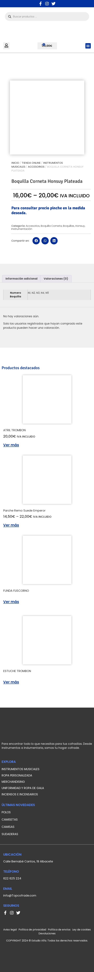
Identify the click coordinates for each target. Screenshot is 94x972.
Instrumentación (21, 229)
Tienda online (31, 163)
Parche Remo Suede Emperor (24, 510)
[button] (88, 45)
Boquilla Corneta (51, 226)
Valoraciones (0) (56, 279)
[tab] (21, 279)
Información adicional (22, 279)
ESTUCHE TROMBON (17, 671)
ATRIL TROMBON (14, 430)
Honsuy (80, 226)
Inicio (15, 163)
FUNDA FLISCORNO (16, 591)
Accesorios (36, 167)
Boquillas (68, 226)
